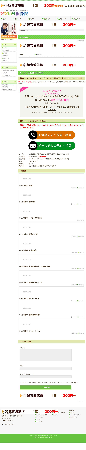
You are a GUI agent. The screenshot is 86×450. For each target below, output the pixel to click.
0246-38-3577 (33, 156)
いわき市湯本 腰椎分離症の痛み (29, 315)
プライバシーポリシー (75, 416)
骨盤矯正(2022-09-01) (7, 89)
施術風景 (34, 18)
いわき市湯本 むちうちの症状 (29, 298)
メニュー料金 (20, 18)
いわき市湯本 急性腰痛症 (27, 250)
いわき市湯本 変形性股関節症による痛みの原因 (34, 266)
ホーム (6, 18)
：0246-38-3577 (74, 6)
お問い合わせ (78, 18)
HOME (22, 30)
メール (22, 376)
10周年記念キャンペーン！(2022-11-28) (8, 85)
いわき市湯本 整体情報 (8, 70)
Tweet (21, 54)
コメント (22, 347)
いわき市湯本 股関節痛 (27, 202)
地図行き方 (49, 18)
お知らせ (5, 72)
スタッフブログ (6, 75)
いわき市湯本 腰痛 (25, 185)
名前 (21, 368)
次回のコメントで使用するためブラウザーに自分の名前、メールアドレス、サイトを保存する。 (50, 384)
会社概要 (72, 414)
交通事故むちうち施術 (41, 416)
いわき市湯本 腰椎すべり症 (28, 234)
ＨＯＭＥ (5, 48)
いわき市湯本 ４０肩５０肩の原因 (30, 218)
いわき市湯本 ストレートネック (29, 331)
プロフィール (63, 18)
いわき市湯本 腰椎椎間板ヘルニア (30, 282)
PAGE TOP (81, 403)
